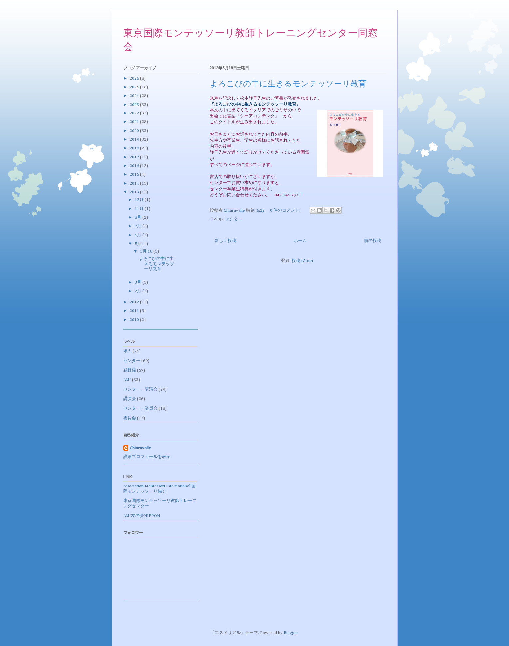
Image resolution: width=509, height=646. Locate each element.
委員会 (129, 418)
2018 (135, 148)
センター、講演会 (140, 389)
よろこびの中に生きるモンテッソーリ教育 (288, 84)
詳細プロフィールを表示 (147, 457)
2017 (135, 157)
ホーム (300, 241)
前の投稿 (372, 241)
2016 (135, 166)
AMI (127, 380)
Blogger (291, 633)
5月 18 (146, 251)
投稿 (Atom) (303, 261)
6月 (138, 235)
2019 (135, 139)
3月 (138, 282)
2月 (138, 291)
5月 (138, 244)
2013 (135, 192)
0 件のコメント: (285, 210)
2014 (135, 183)
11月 (140, 209)
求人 (127, 351)
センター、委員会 (140, 408)
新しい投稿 (225, 241)
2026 (135, 78)
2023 (135, 105)
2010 (135, 320)
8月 (138, 217)
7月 (138, 226)
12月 (140, 200)
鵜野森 (129, 370)
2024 (135, 96)
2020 (135, 131)
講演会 (129, 399)
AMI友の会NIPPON (141, 516)
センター (233, 219)
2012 (135, 302)
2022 (135, 113)
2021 (135, 122)
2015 (135, 174)
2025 (135, 87)
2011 (135, 311)
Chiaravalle (140, 448)
